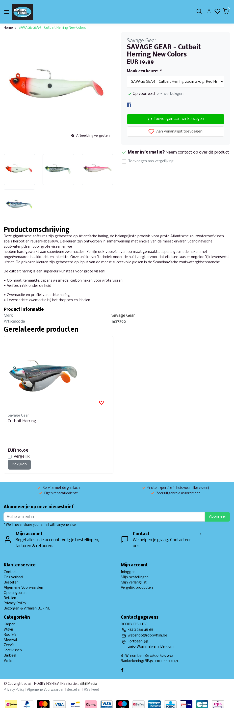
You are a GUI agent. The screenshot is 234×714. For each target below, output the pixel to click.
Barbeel (10, 656)
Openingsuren (15, 593)
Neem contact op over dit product (197, 152)
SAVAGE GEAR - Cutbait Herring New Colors (52, 28)
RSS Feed (91, 690)
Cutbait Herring (22, 421)
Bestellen (11, 582)
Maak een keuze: (144, 71)
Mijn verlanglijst (134, 582)
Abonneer (217, 517)
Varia (8, 661)
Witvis (9, 630)
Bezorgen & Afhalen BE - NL (27, 608)
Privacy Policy (15, 603)
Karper (9, 624)
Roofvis (10, 635)
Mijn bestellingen (135, 577)
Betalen (10, 598)
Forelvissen (13, 650)
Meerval (10, 640)
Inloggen (128, 572)
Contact (10, 572)
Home (8, 28)
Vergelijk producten (137, 588)
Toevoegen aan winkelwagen (175, 119)
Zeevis (9, 645)
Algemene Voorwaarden (23, 588)
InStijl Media (87, 684)
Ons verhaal (13, 577)
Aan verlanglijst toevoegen (175, 131)
